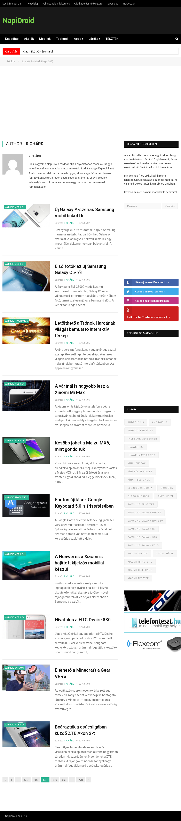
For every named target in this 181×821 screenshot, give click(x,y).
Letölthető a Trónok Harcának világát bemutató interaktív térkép (85, 329)
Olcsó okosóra (138, 496)
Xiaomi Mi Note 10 (140, 562)
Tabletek (62, 39)
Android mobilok (14, 207)
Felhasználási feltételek (56, 3)
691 (64, 779)
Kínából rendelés (140, 471)
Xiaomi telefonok (140, 570)
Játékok (94, 39)
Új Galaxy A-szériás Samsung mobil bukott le (84, 212)
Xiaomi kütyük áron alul (38, 51)
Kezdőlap (33, 3)
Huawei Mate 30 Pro (141, 455)
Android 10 (159, 422)
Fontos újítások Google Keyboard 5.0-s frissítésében (84, 503)
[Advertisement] (90, 103)
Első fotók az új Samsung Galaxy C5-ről (80, 269)
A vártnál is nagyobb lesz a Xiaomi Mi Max (82, 389)
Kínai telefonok (139, 479)
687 (26, 779)
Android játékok (14, 668)
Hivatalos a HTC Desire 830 (83, 619)
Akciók (29, 39)
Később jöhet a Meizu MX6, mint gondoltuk (82, 446)
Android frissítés (140, 430)
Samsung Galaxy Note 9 (144, 512)
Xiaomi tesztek (138, 578)
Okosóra (167, 488)
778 (80, 779)
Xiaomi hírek (165, 553)
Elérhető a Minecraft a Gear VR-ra (82, 673)
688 (36, 779)
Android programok (16, 321)
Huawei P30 (135, 447)
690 (55, 779)
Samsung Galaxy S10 (142, 537)
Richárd (35, 156)
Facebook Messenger (142, 438)
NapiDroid (18, 20)
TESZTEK (111, 39)
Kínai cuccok (137, 463)
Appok (78, 39)
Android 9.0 (136, 422)
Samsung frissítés (141, 504)
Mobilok (45, 39)
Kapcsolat (112, 3)
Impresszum (129, 3)
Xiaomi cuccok (138, 553)
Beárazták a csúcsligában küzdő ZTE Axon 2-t (81, 730)
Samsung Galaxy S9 (141, 529)
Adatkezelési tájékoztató (88, 3)
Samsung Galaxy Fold (143, 545)
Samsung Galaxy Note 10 (145, 521)
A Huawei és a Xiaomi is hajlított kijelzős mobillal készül (79, 563)
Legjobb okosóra (140, 488)
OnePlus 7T (165, 496)
